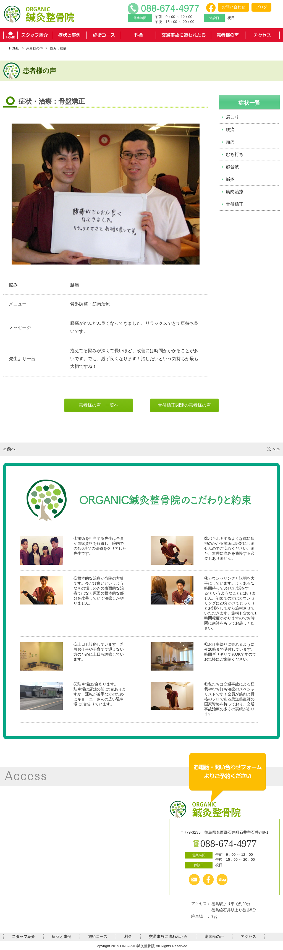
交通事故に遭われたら (183, 35)
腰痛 (230, 129)
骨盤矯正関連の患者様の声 (184, 405)
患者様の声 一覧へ (99, 405)
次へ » (273, 449)
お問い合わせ (233, 7)
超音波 (232, 166)
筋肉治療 (234, 191)
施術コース (104, 35)
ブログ (261, 7)
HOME (10, 35)
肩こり (232, 117)
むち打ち (234, 154)
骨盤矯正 (234, 204)
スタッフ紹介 (34, 35)
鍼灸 (230, 179)
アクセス (262, 35)
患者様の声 (228, 35)
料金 (138, 35)
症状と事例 (69, 35)
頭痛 (230, 142)
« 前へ (9, 449)
